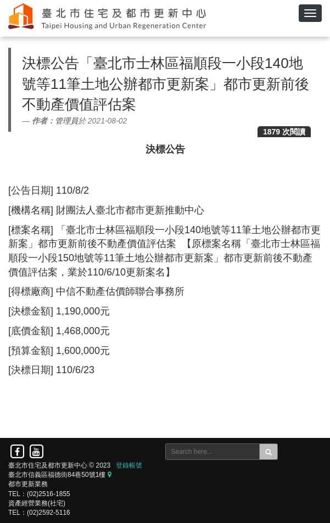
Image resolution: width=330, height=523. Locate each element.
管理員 (66, 120)
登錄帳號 (129, 465)
